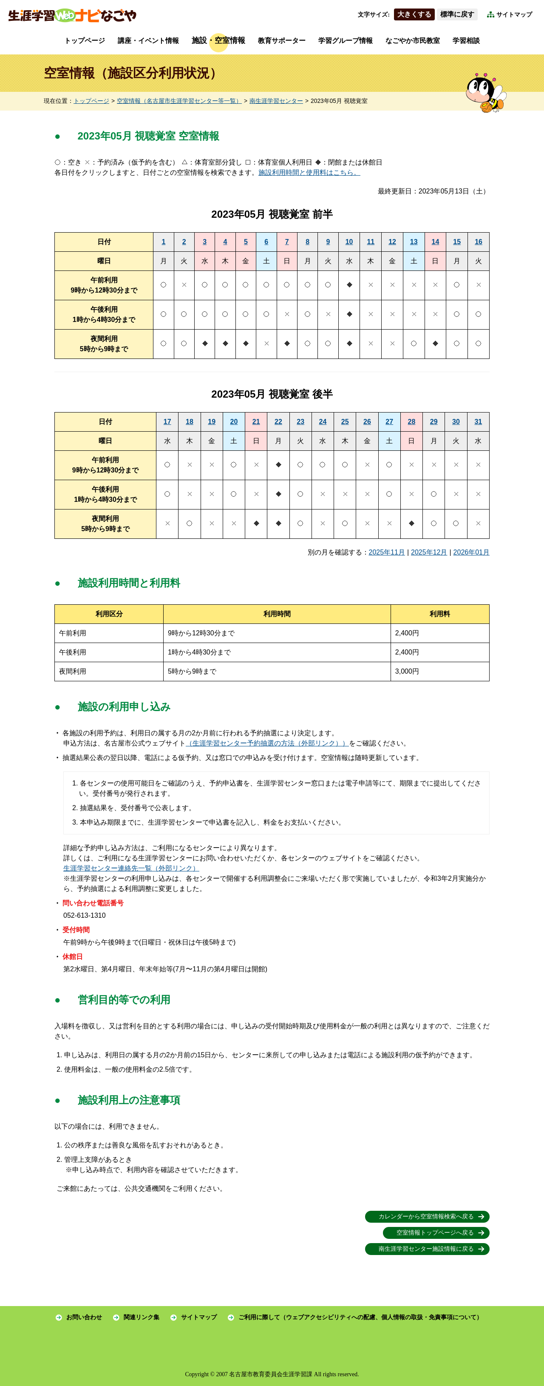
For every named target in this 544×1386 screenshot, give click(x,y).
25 (345, 421)
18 (189, 421)
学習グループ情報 (345, 40)
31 (478, 421)
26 (367, 421)
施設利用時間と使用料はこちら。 (309, 172)
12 (392, 241)
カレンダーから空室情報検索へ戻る (426, 1216)
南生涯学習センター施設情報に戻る (426, 1249)
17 (167, 421)
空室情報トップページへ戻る (435, 1232)
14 (435, 241)
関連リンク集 (141, 1317)
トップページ (84, 40)
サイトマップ (514, 14)
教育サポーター (282, 40)
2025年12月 (429, 552)
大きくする (414, 14)
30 (456, 421)
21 (256, 421)
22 (278, 421)
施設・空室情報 (218, 40)
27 (389, 421)
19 (211, 421)
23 (300, 421)
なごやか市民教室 (412, 40)
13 (414, 241)
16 (478, 241)
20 (234, 421)
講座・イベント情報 (148, 40)
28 (412, 421)
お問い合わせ (84, 1317)
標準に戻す (457, 14)
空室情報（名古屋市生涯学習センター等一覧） (179, 101)
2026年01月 (471, 552)
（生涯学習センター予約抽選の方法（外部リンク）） (267, 743)
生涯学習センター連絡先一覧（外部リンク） (131, 868)
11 (370, 241)
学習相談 (466, 40)
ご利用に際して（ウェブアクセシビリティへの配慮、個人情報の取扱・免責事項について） (360, 1317)
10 (349, 241)
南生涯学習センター (276, 101)
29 (434, 421)
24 (323, 421)
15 (457, 241)
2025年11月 (387, 552)
